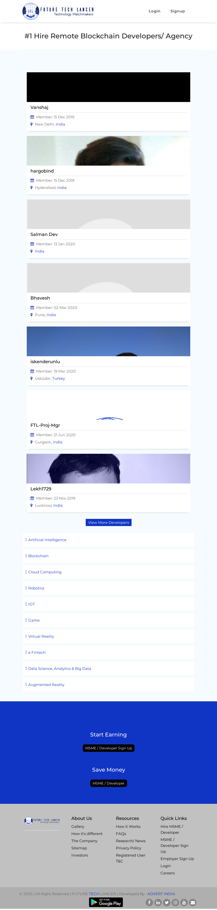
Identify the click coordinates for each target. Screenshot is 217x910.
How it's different (87, 833)
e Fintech (36, 652)
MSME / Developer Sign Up (108, 748)
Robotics (35, 588)
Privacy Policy (128, 848)
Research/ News (130, 840)
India (60, 124)
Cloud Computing (43, 572)
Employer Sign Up (177, 858)
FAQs (121, 833)
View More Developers (108, 522)
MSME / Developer (109, 783)
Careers (168, 873)
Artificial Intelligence (46, 539)
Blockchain (37, 556)
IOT (30, 604)
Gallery (77, 826)
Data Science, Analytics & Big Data (58, 668)
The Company (84, 840)
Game (33, 620)
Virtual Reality (40, 636)
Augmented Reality (45, 684)
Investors (79, 855)
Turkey (58, 378)
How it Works (128, 826)
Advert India (161, 893)
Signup (181, 11)
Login (155, 11)
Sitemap (79, 848)
